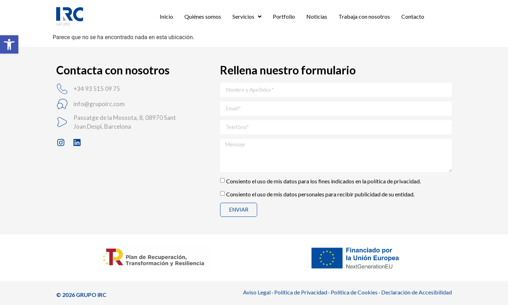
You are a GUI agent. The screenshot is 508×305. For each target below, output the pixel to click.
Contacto (412, 16)
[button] (9, 44)
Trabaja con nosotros (364, 16)
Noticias (316, 16)
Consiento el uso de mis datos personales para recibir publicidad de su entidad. (320, 193)
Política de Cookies (354, 292)
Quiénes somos (202, 16)
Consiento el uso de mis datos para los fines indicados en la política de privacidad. (323, 180)
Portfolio (284, 16)
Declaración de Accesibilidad (416, 292)
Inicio (166, 16)
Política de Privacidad (300, 292)
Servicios (246, 16)
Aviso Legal (257, 292)
